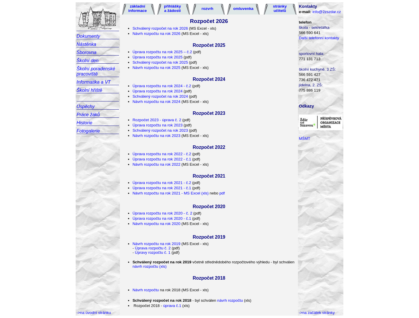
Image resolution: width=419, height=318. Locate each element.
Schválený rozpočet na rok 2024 (160, 96)
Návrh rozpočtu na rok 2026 (156, 33)
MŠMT (304, 138)
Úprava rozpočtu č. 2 (153, 248)
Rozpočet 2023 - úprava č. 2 (156, 120)
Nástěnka (86, 44)
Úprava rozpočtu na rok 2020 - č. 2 (162, 213)
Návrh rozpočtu (145, 290)
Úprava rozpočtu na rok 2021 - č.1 (161, 188)
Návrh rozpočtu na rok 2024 (156, 101)
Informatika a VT (94, 82)
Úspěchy (86, 106)
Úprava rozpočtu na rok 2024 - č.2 (161, 86)
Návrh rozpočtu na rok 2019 (156, 244)
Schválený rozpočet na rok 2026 (160, 28)
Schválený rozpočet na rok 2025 (160, 62)
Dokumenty (88, 36)
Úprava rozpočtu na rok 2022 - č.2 (162, 154)
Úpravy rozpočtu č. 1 (153, 252)
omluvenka (243, 8)
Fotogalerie (88, 130)
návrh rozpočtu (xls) (149, 266)
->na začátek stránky (317, 312)
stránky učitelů (280, 8)
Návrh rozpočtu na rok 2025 (156, 67)
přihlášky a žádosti (172, 8)
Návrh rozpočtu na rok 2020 (156, 223)
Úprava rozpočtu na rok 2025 (157, 57)
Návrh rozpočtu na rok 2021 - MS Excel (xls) (170, 193)
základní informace (137, 8)
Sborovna (87, 52)
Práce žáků (88, 114)
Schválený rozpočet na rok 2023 (160, 130)
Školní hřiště (89, 90)
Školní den (88, 60)
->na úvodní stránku (94, 312)
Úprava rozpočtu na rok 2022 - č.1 (161, 159)
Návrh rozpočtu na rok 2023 (156, 135)
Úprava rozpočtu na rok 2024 (157, 91)
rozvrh (208, 8)
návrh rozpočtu (229, 300)
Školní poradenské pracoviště (96, 71)
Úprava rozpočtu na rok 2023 (158, 125)
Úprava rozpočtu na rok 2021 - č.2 (161, 183)
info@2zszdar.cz (327, 12)
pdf (221, 193)
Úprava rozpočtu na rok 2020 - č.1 (161, 218)
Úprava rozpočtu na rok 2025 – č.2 (162, 52)
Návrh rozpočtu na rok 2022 (156, 164)
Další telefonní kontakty (319, 38)
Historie (84, 122)
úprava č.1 (172, 305)
